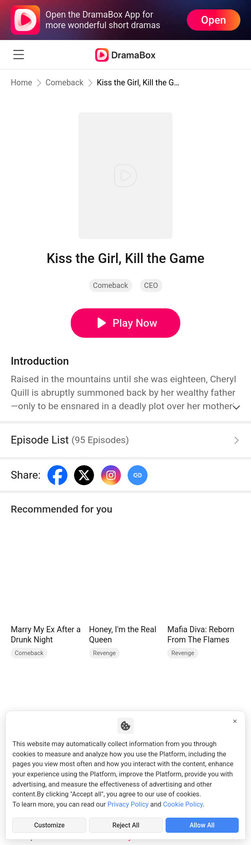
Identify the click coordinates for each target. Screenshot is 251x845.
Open (213, 20)
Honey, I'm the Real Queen (122, 634)
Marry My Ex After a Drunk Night (46, 634)
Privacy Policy (128, 804)
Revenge (104, 653)
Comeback (65, 82)
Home (21, 82)
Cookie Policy (183, 804)
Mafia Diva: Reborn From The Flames (200, 634)
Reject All (126, 825)
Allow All (202, 825)
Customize (49, 825)
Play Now (134, 323)
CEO (151, 285)
